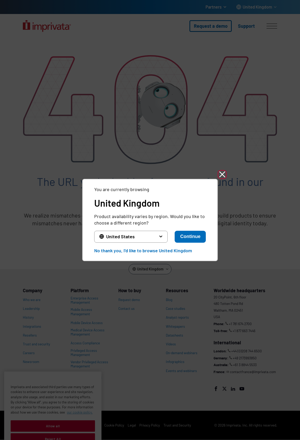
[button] (222, 174)
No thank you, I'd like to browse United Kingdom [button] (143, 250)
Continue (190, 236)
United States (120, 236)
